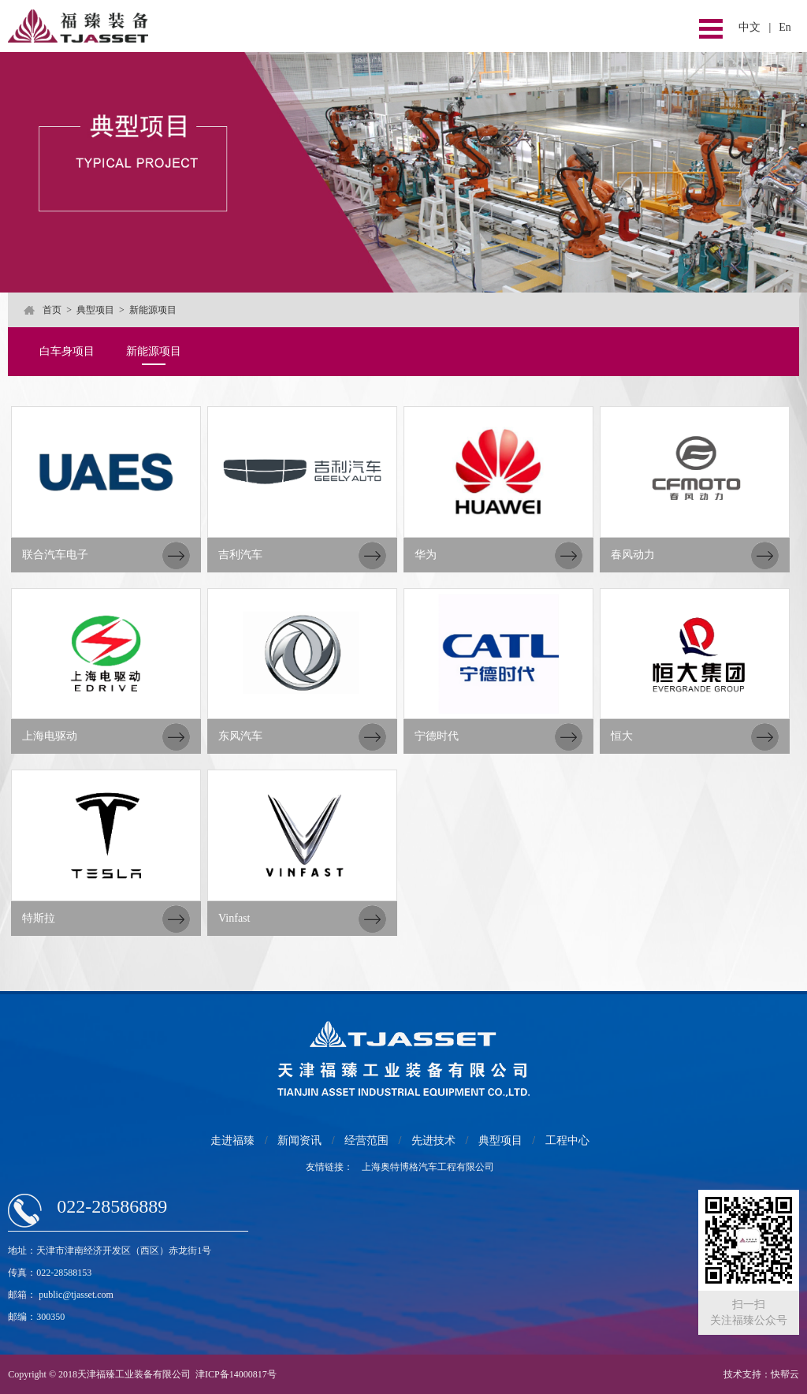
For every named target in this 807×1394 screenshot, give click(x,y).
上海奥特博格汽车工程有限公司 (428, 1166)
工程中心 (567, 1140)
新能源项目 (153, 351)
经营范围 (366, 1140)
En (785, 27)
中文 (749, 27)
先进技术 (433, 1140)
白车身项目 (67, 351)
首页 (52, 309)
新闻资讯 (299, 1140)
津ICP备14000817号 (236, 1374)
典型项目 (95, 309)
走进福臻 (232, 1140)
